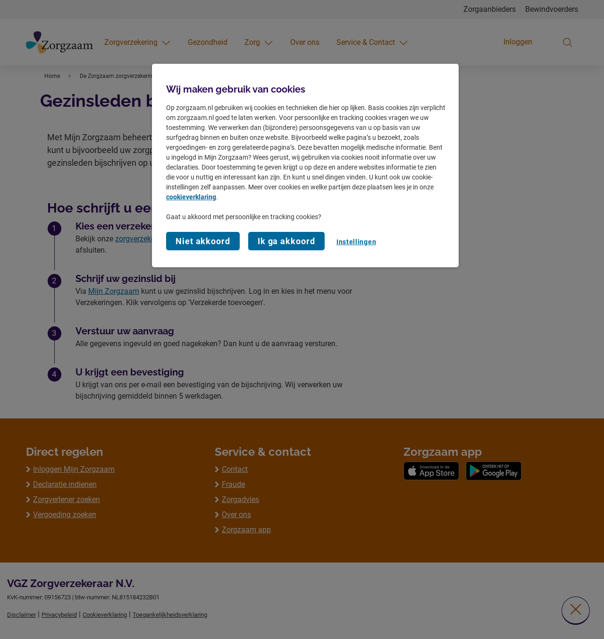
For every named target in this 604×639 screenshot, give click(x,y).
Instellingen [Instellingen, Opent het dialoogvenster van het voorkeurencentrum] (356, 242)
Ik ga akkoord (286, 241)
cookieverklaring (191, 197)
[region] (305, 165)
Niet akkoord (203, 241)
